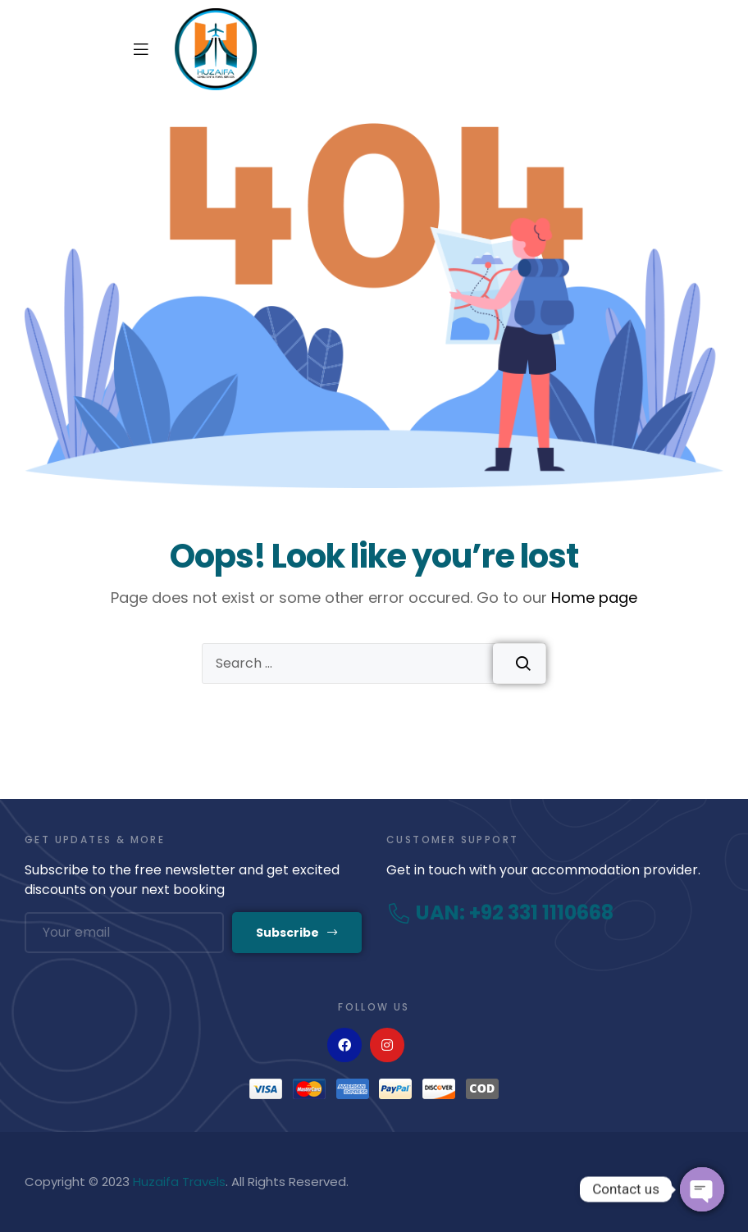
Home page (594, 597)
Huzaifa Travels (179, 1181)
